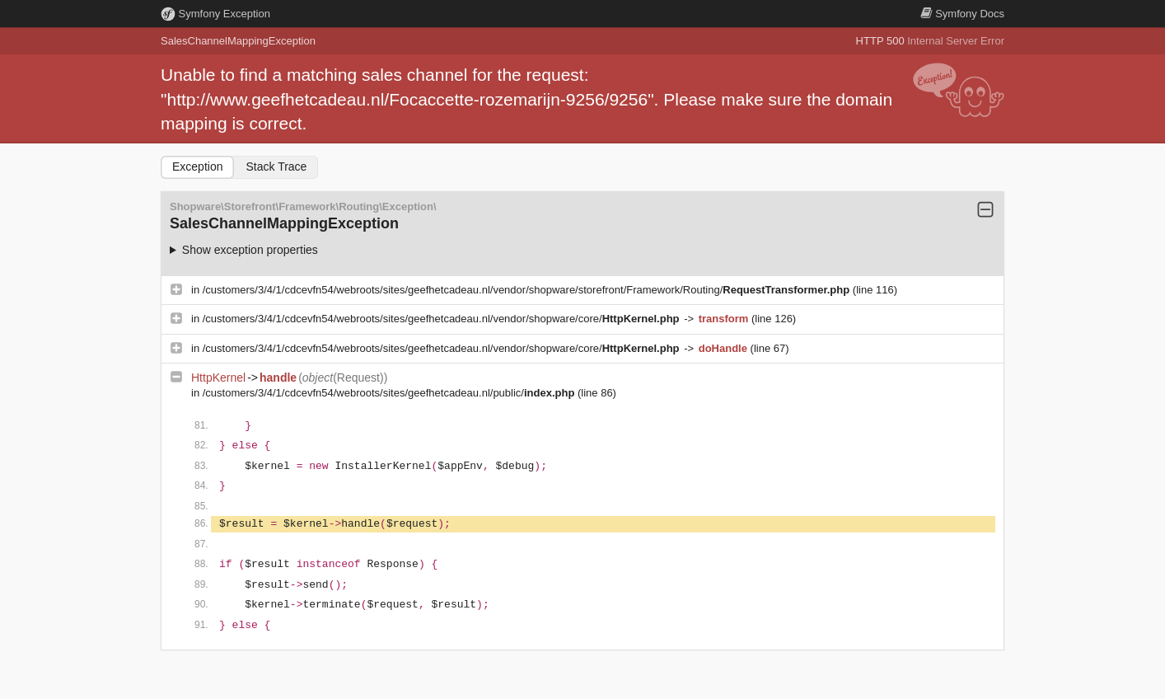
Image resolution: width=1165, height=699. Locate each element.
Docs (962, 13)
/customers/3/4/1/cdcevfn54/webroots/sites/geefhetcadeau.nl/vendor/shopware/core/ (442, 318)
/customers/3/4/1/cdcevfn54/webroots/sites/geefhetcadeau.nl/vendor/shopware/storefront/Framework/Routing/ (528, 290)
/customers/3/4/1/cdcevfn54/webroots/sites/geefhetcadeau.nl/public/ (390, 393)
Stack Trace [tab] (276, 166)
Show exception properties (250, 249)
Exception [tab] (197, 166)
